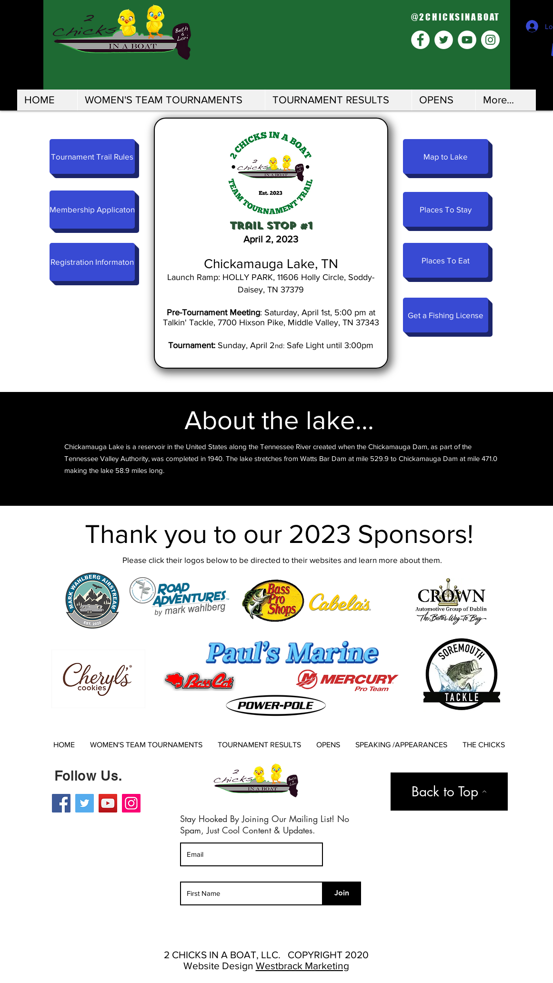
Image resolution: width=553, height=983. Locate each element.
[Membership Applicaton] (92, 210)
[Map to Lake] (445, 156)
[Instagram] (131, 803)
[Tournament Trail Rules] (92, 156)
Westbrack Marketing (302, 965)
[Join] (342, 893)
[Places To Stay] (445, 209)
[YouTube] (108, 803)
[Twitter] (84, 803)
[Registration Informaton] (92, 262)
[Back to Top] (449, 791)
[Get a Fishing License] (445, 315)
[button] (171, 100)
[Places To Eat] (445, 260)
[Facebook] (61, 803)
